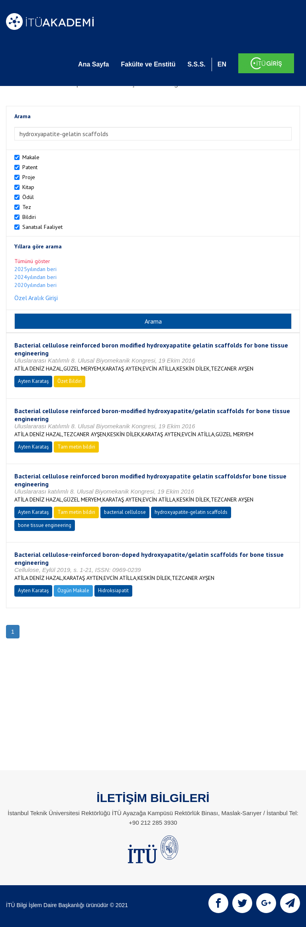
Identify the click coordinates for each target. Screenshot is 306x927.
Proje (28, 177)
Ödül (28, 197)
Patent (29, 167)
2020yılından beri (35, 285)
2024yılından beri (35, 277)
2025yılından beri (35, 269)
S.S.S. (196, 64)
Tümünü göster (32, 261)
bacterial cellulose (125, 512)
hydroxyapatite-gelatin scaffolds (191, 512)
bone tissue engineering (44, 525)
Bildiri (29, 217)
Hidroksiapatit (113, 590)
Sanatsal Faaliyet (42, 226)
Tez (26, 207)
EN (222, 64)
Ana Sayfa (93, 64)
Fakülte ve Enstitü (148, 64)
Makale (30, 157)
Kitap (28, 187)
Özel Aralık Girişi (36, 298)
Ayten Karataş (33, 381)
